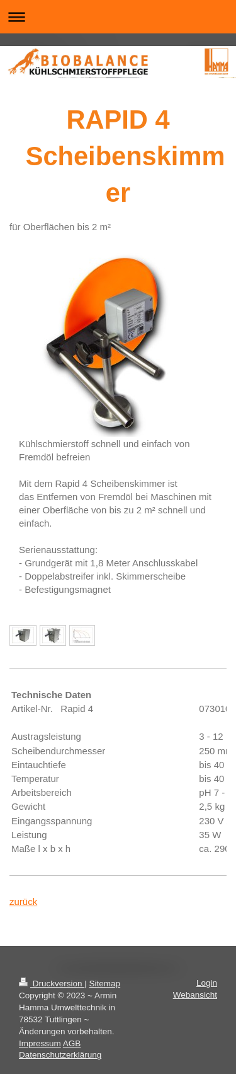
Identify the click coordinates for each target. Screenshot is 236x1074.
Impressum (40, 1043)
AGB (72, 1043)
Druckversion (51, 983)
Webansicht (195, 995)
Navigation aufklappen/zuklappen (118, 16)
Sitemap (105, 983)
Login (206, 983)
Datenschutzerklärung (60, 1054)
